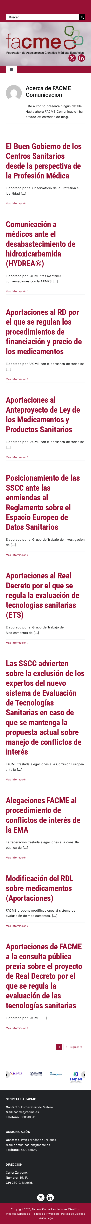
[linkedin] (81, 58)
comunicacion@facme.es (32, 1145)
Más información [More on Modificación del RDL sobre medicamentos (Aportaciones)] (16, 925)
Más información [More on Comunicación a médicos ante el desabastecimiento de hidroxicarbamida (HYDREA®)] (16, 291)
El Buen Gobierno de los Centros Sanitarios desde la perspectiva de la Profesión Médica (44, 160)
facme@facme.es (26, 1112)
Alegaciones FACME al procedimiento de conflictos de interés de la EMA (43, 815)
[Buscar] (42, 17)
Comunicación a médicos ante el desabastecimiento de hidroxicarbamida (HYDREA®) (40, 244)
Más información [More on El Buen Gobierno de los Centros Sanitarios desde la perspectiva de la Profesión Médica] (16, 203)
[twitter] (72, 58)
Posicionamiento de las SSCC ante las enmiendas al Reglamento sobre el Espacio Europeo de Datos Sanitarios (43, 502)
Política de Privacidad (45, 1213)
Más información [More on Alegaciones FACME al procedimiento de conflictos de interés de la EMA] (16, 857)
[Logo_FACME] (45, 27)
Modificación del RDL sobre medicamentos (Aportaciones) (39, 888)
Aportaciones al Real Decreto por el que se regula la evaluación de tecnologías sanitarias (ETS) (42, 595)
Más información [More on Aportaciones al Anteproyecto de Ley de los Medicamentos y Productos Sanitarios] (16, 457)
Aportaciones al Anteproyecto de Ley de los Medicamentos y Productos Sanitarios (43, 414)
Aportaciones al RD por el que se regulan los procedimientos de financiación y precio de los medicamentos (44, 331)
